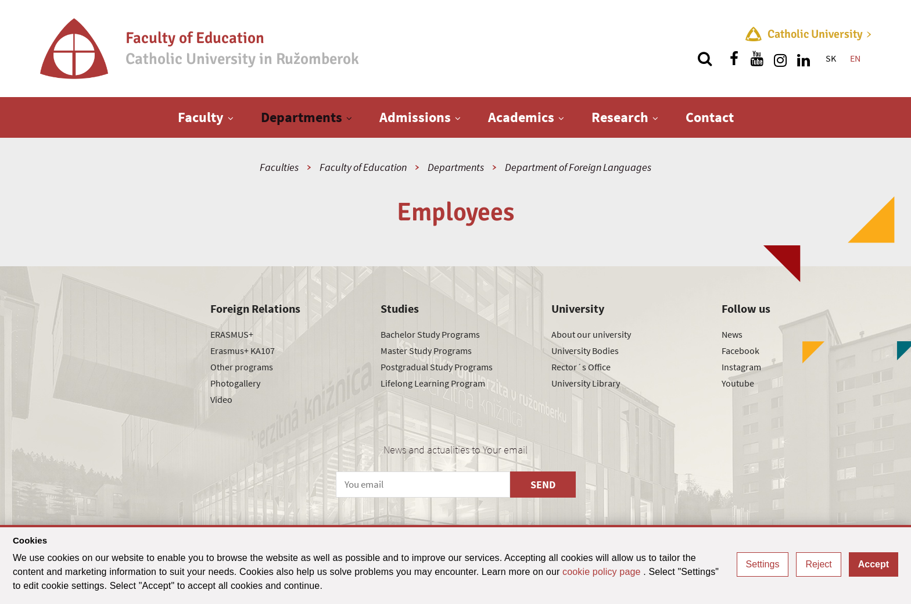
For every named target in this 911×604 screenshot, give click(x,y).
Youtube (738, 383)
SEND (542, 484)
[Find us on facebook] (733, 58)
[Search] (704, 58)
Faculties (279, 167)
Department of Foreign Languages (578, 167)
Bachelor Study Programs (430, 334)
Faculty (201, 117)
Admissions (415, 117)
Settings (763, 564)
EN (855, 58)
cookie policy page (602, 572)
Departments (301, 117)
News (732, 334)
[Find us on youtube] (757, 58)
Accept (873, 564)
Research (619, 117)
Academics (521, 117)
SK (831, 58)
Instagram (741, 367)
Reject (818, 564)
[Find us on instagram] (780, 58)
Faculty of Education (363, 167)
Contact (710, 117)
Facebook (740, 350)
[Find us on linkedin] (803, 58)
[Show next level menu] (231, 118)
